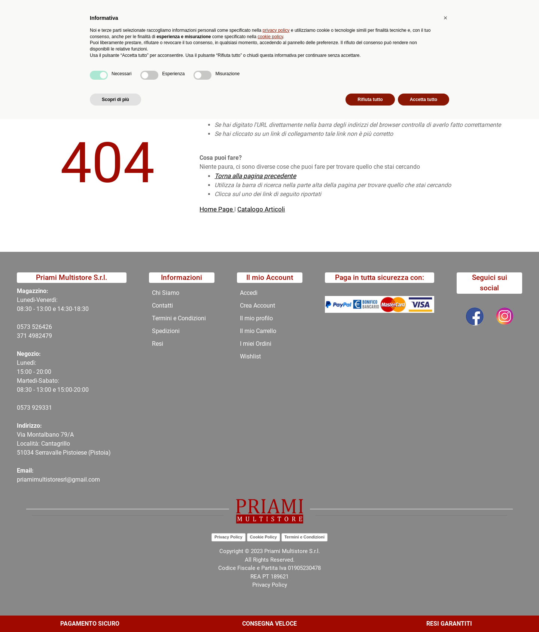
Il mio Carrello (258, 331)
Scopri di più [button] (115, 612)
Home (46, 79)
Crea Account (257, 305)
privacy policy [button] (276, 543)
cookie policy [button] (270, 549)
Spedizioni (166, 331)
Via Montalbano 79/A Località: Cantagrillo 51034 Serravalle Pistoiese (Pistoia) (64, 443)
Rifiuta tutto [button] (370, 612)
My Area (513, 8)
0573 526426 (34, 326)
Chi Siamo (241, 61)
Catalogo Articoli (261, 209)
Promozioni (200, 61)
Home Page (217, 209)
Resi (157, 343)
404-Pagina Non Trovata (96, 79)
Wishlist (250, 356)
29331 (43, 407)
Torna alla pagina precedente (255, 176)
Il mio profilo (256, 318)
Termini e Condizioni (179, 318)
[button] (169, 35)
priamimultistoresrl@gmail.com (58, 479)
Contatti (278, 61)
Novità (163, 61)
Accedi (249, 292)
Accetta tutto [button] (423, 612)
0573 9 (26, 407)
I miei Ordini (255, 343)
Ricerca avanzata (218, 35)
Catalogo (86, 61)
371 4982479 (34, 335)
